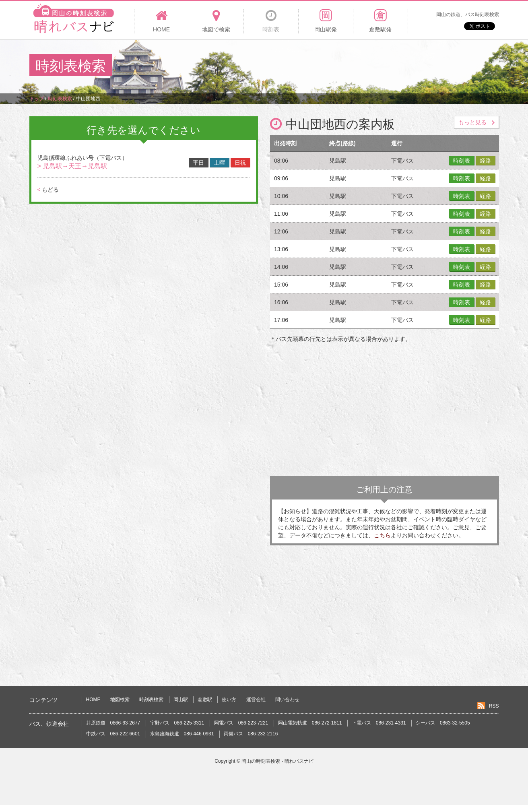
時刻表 (461, 160)
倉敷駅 (205, 699)
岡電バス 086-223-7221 (241, 723)
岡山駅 (180, 699)
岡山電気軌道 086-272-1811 (310, 723)
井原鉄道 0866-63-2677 (113, 723)
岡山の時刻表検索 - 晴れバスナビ (277, 761)
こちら (382, 535)
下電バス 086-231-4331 (379, 723)
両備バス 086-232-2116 (251, 734)
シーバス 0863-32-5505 (443, 723)
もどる (48, 189)
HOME (93, 699)
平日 (198, 162)
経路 (485, 160)
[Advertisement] (352, 66)
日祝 (240, 162)
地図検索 (120, 699)
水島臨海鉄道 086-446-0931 (182, 734)
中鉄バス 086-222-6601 (113, 734)
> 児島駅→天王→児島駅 (72, 166)
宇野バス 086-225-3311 (177, 723)
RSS (494, 706)
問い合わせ (287, 699)
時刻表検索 (151, 699)
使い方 (229, 699)
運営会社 (256, 699)
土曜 (219, 162)
